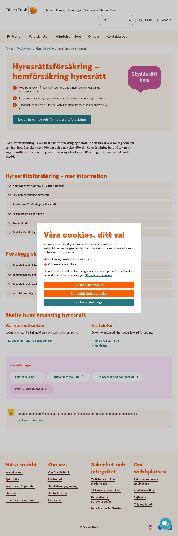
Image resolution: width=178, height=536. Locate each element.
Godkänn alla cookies (89, 285)
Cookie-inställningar (89, 302)
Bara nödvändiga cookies (89, 294)
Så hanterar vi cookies (98, 275)
